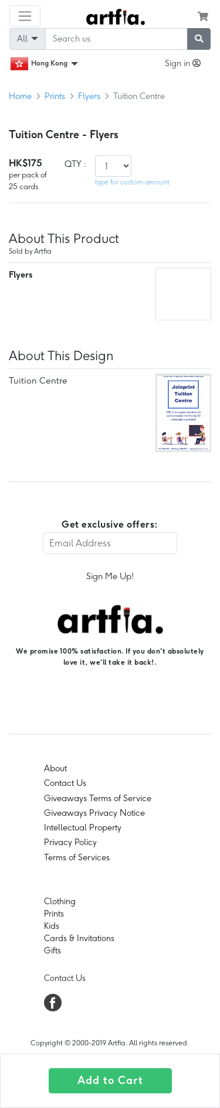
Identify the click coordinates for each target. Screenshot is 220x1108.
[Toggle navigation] (24, 16)
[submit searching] (199, 39)
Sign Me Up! (110, 576)
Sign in (183, 63)
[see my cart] (203, 16)
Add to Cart (110, 1080)
